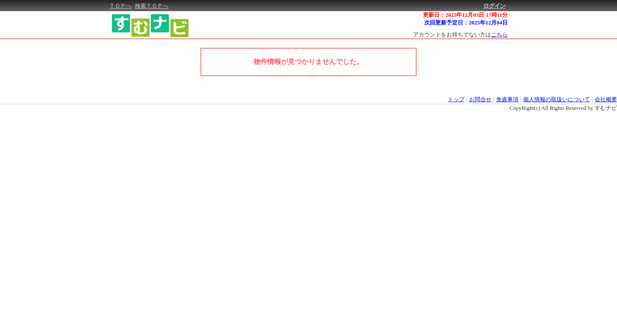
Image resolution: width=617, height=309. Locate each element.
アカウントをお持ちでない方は (460, 34)
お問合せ (480, 99)
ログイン (494, 6)
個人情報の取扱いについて (556, 99)
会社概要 (606, 99)
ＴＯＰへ (120, 6)
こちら (499, 34)
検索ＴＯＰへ (151, 6)
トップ (456, 99)
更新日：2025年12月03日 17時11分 (465, 15)
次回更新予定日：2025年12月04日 (466, 22)
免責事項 (507, 99)
